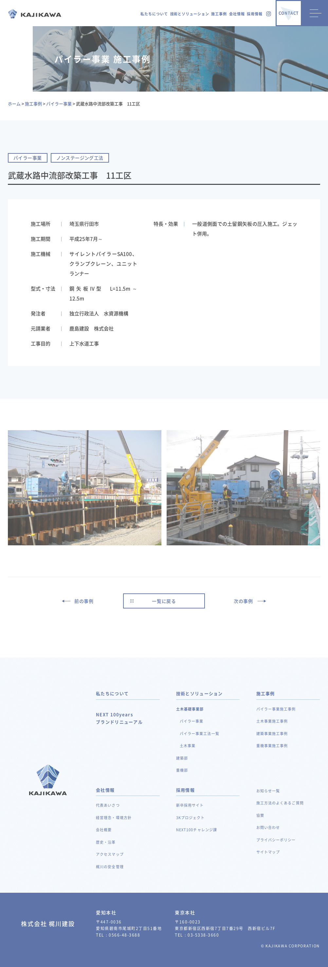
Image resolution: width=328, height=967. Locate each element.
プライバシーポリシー (276, 840)
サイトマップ (268, 852)
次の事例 (243, 601)
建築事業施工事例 (272, 733)
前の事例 (84, 601)
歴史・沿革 (106, 842)
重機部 (182, 770)
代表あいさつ (108, 805)
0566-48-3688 (124, 935)
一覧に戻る (164, 601)
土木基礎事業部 (190, 709)
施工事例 (219, 14)
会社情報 (237, 14)
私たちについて (154, 14)
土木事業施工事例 (272, 721)
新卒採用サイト (190, 805)
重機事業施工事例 (272, 745)
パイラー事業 (192, 721)
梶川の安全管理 (110, 867)
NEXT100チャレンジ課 (196, 830)
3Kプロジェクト (190, 817)
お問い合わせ (268, 827)
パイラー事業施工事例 (276, 709)
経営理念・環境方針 (114, 817)
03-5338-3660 (203, 935)
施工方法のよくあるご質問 (280, 803)
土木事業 (187, 745)
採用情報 (255, 14)
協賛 (260, 815)
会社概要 (104, 830)
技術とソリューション (189, 14)
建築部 (182, 758)
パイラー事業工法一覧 (199, 733)
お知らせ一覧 (268, 791)
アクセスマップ (110, 854)
